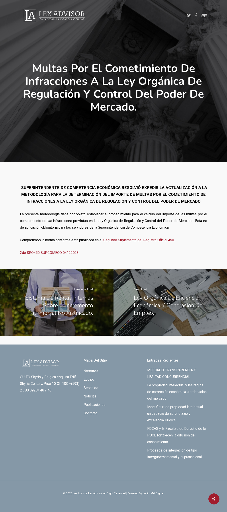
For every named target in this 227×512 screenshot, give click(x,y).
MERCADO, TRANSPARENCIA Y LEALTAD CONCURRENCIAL (171, 373)
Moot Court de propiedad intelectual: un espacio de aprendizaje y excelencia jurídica (175, 413)
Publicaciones (95, 405)
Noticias (90, 396)
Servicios (91, 388)
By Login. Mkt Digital (151, 493)
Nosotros (91, 371)
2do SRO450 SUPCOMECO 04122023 (49, 253)
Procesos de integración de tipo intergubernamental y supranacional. (174, 453)
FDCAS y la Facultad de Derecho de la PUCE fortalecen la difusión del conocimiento (176, 435)
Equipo (89, 379)
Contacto (90, 413)
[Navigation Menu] (204, 15)
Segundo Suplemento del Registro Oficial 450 (138, 240)
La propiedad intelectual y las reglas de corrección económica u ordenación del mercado (177, 392)
